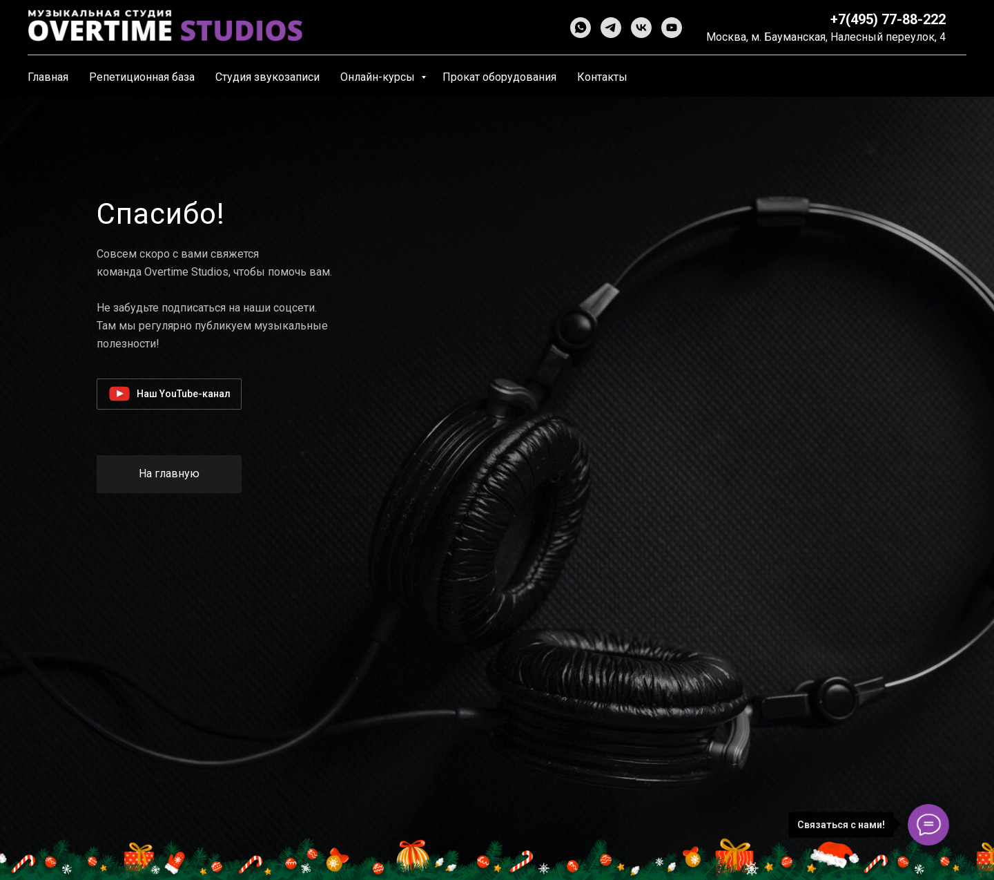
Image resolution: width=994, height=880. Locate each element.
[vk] (641, 27)
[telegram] (611, 27)
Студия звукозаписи (267, 77)
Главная (48, 77)
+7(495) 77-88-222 (888, 19)
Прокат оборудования (499, 77)
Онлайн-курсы (379, 77)
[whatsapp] (580, 27)
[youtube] (671, 27)
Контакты (602, 77)
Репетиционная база (142, 77)
